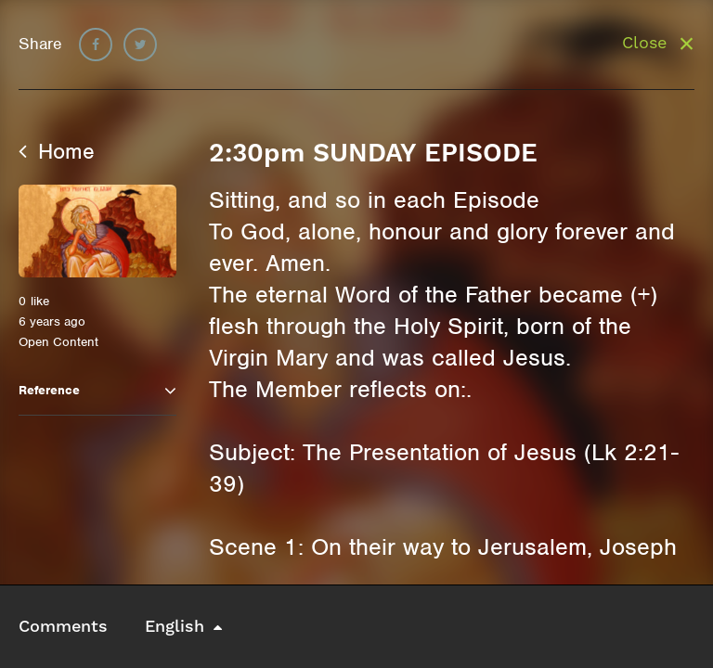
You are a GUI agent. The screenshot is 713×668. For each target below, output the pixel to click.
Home (57, 151)
